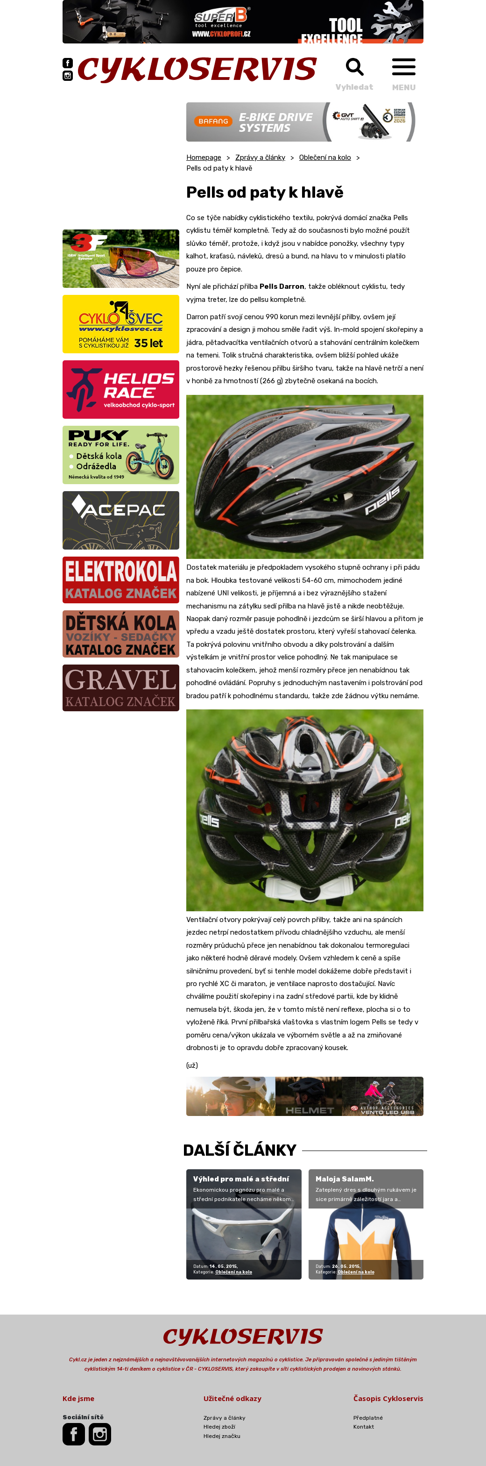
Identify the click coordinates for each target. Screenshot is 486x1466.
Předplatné (368, 1418)
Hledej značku (222, 1436)
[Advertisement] (121, 160)
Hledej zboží (219, 1426)
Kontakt (363, 1426)
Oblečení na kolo (325, 157)
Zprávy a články (260, 157)
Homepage (203, 157)
